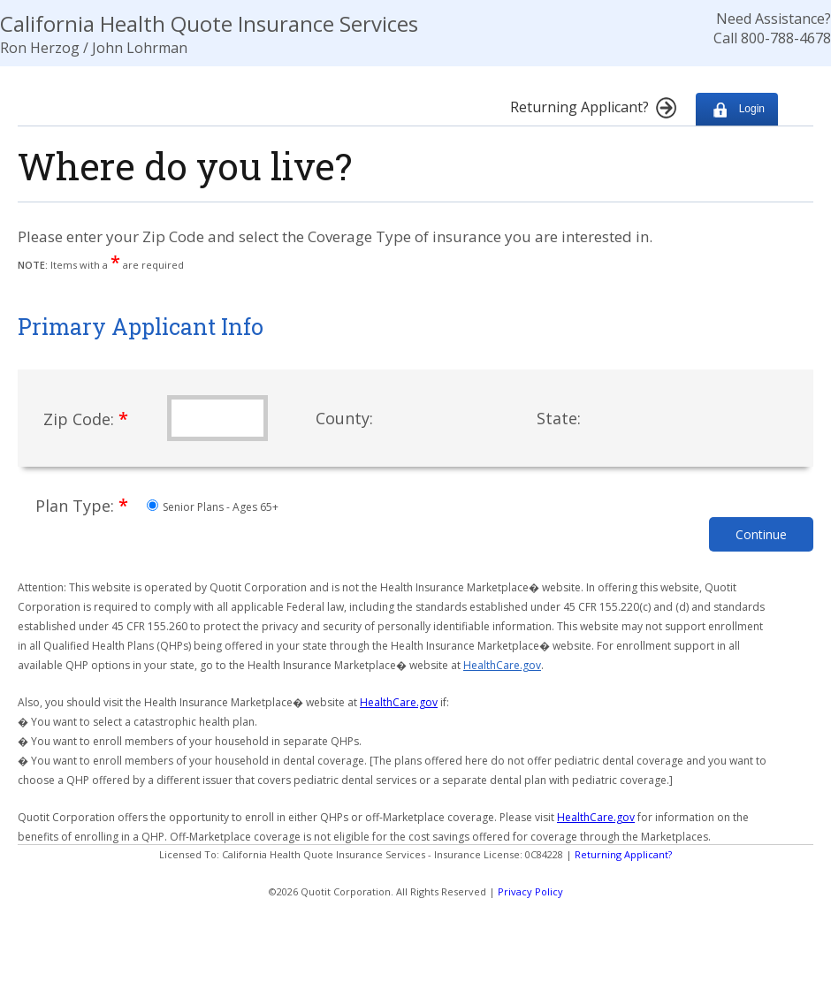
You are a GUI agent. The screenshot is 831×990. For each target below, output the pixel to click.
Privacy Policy (530, 891)
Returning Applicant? (623, 854)
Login (737, 109)
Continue (761, 534)
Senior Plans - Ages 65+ (212, 506)
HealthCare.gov (502, 665)
